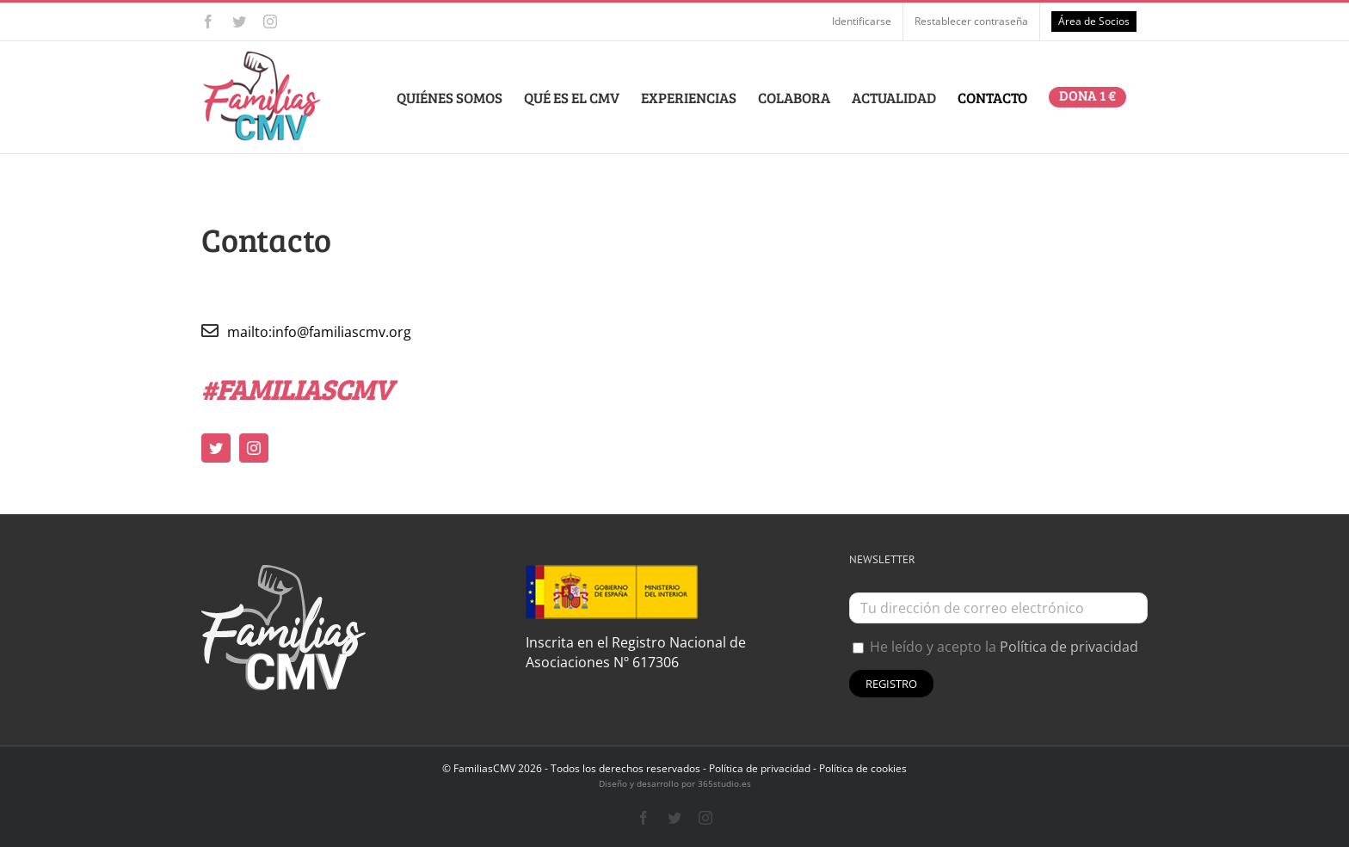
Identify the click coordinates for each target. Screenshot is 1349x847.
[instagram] (253, 448)
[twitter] (216, 448)
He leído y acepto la (995, 646)
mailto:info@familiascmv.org (319, 331)
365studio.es (724, 783)
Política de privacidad (1069, 646)
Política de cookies (863, 768)
